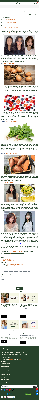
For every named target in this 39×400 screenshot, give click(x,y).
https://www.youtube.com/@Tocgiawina (15, 264)
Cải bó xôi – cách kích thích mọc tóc (9, 22)
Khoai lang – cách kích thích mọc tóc (9, 24)
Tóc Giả (13, 251)
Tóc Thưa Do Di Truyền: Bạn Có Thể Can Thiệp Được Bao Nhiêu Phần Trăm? (28, 332)
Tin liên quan (19, 291)
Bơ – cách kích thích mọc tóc (8, 25)
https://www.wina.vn (7, 259)
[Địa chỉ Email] (19, 386)
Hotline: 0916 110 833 (5, 372)
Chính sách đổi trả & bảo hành (6, 363)
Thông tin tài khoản (4, 368)
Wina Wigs (11, 359)
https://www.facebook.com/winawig (14, 265)
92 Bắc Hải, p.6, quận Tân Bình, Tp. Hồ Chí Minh (14, 253)
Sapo (20, 359)
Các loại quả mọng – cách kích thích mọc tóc (11, 20)
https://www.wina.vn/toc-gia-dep (17, 243)
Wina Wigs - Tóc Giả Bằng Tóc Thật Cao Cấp (11, 27)
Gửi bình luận (19, 288)
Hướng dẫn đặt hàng (5, 379)
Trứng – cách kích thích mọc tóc (8, 19)
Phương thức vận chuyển (6, 377)
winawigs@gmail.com (9, 357)
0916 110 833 (10, 355)
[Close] (38, 0)
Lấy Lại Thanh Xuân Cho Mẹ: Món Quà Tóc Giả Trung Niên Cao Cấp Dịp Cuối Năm (9, 305)
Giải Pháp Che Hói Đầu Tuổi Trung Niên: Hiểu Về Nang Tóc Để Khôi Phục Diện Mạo (29, 305)
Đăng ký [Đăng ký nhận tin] (35, 386)
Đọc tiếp (4, 316)
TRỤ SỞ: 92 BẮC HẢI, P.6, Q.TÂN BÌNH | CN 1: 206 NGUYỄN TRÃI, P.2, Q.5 (19, 0)
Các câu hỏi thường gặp (5, 374)
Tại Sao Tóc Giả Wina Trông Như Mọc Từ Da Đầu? (9, 331)
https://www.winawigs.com (8, 260)
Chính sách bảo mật (5, 364)
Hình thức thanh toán (5, 366)
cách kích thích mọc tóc (9, 63)
